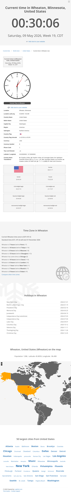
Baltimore (25, 446)
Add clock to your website (37, 41)
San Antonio (28, 476)
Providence (27, 471)
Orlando (35, 466)
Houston (7, 456)
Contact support (15, 491)
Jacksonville (27, 456)
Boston (34, 446)
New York (23, 466)
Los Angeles (59, 455)
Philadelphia (46, 466)
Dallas (45, 451)
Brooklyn (51, 446)
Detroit (62, 451)
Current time (6, 51)
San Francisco (52, 476)
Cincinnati (17, 451)
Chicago (7, 451)
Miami (31, 460)
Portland (18, 471)
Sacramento (6, 476)
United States (26, 51)
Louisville (6, 461)
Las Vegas (46, 456)
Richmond (51, 471)
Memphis (23, 461)
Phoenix (59, 466)
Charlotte (60, 446)
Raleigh (43, 471)
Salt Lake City (17, 476)
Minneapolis (52, 461)
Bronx (43, 446)
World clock (16, 51)
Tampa (30, 480)
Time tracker (6, 491)
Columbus (36, 451)
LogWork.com (18, 489)
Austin (17, 446)
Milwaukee (41, 461)
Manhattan (14, 461)
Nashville (62, 461)
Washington (53, 480)
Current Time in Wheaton (17, 103)
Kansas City (37, 456)
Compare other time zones (11, 275)
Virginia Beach (40, 481)
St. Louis (22, 481)
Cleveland (26, 451)
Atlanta (9, 446)
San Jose (63, 476)
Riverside (60, 471)
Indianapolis (18, 456)
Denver (54, 451)
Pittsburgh (9, 471)
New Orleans (10, 466)
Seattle (13, 480)
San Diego (39, 476)
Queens (35, 471)
